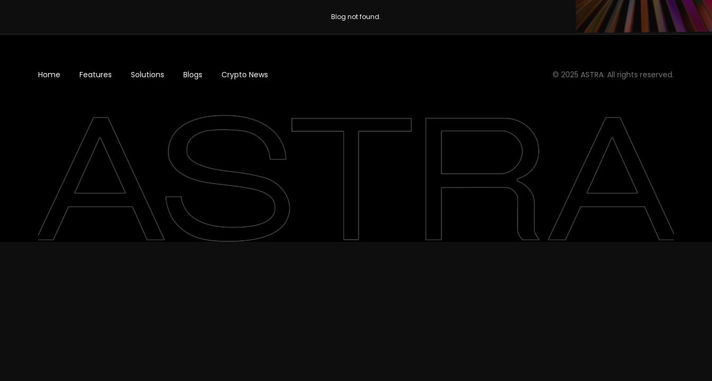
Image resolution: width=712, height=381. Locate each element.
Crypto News (244, 74)
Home (49, 74)
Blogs (192, 74)
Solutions (147, 74)
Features (95, 74)
